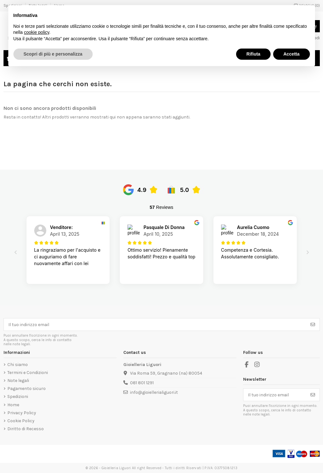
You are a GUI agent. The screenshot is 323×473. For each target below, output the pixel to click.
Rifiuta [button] (253, 54)
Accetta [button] (291, 54)
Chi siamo (17, 364)
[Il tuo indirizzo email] (155, 324)
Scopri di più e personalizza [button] (53, 54)
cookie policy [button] (36, 32)
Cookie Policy (21, 420)
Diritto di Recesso (25, 428)
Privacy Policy (21, 413)
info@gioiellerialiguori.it (154, 392)
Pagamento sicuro (26, 388)
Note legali (18, 380)
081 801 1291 (142, 382)
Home (13, 405)
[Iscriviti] (312, 324)
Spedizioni (17, 396)
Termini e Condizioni (27, 372)
